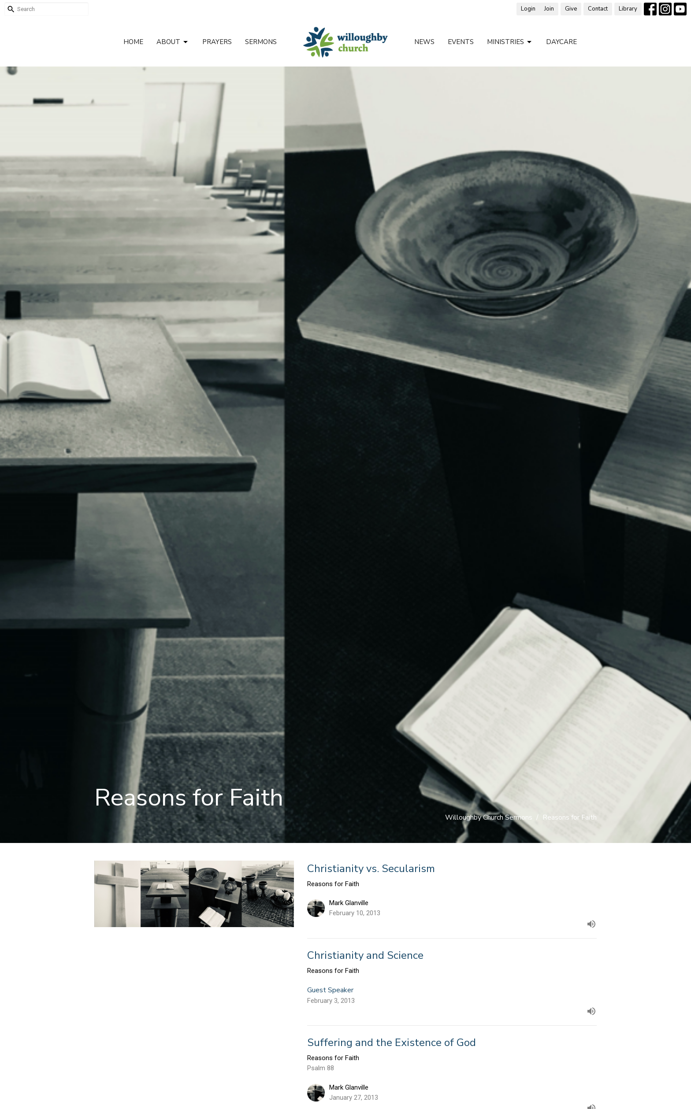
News (424, 41)
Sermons (261, 41)
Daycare (561, 41)
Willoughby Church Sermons (488, 817)
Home (133, 41)
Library (628, 9)
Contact (598, 9)
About (172, 42)
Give (571, 9)
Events (461, 41)
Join (549, 9)
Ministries (510, 42)
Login (528, 9)
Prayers (217, 41)
